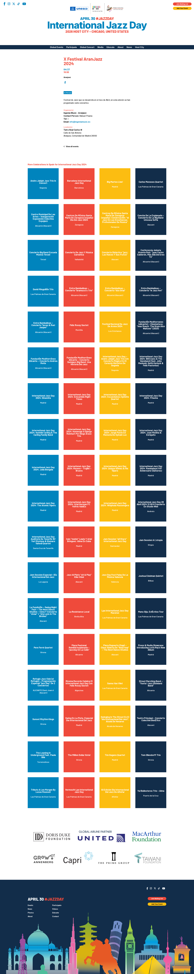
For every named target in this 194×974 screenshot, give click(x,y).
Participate (71, 47)
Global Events (56, 47)
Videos (55, 909)
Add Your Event (182, 8)
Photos (31, 913)
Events (30, 905)
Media (100, 47)
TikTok (18, 3)
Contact (55, 916)
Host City (139, 47)
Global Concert (87, 47)
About (120, 47)
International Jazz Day (97, 25)
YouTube (24, 3)
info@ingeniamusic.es (80, 122)
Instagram (9, 3)
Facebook (4, 3)
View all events (72, 146)
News (129, 47)
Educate (110, 47)
